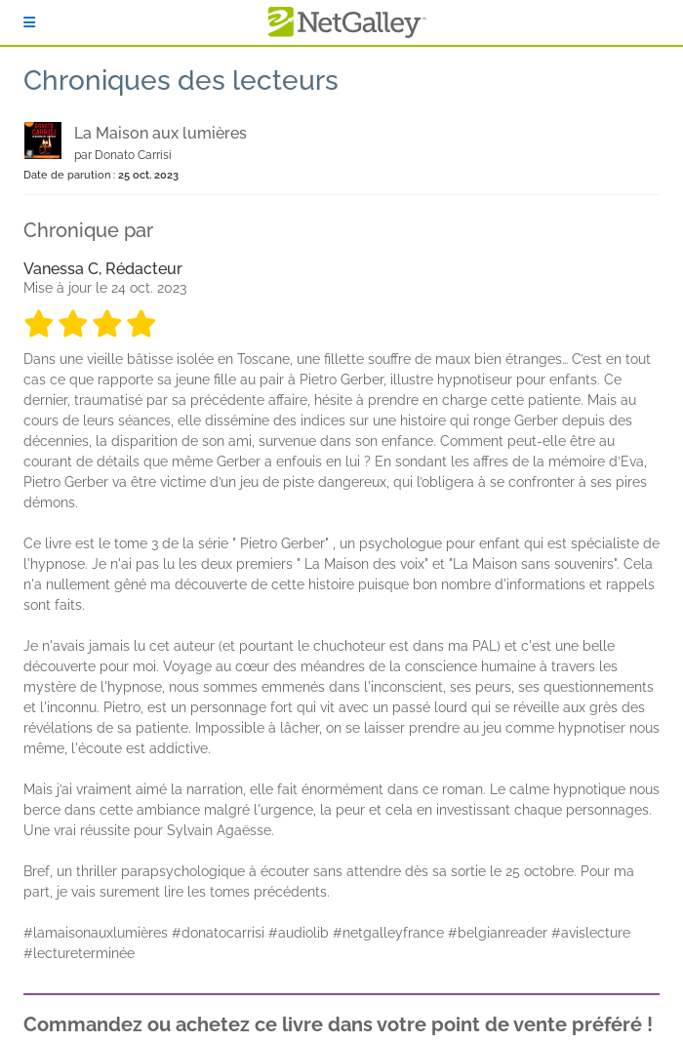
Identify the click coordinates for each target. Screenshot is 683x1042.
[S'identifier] (29, 22)
